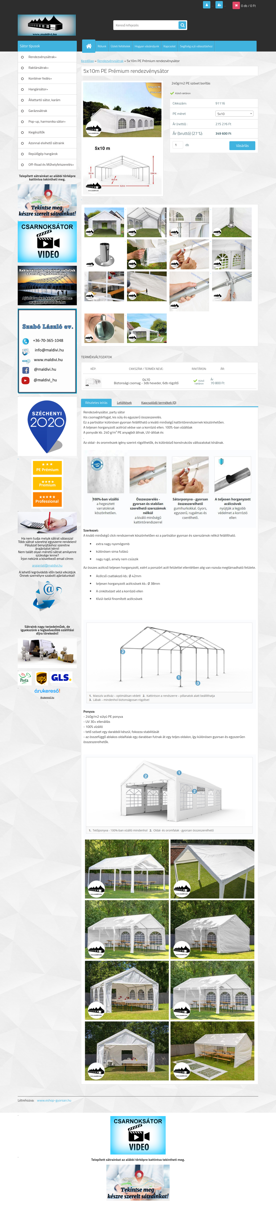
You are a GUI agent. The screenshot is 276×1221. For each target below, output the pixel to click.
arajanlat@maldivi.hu (47, 565)
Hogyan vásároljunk (147, 46)
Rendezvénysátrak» (42, 56)
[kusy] (178, 145)
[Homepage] (90, 46)
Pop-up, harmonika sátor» (47, 121)
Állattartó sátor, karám (44, 99)
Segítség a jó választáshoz (196, 46)
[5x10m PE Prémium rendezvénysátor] (104, 208)
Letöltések (124, 402)
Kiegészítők (36, 132)
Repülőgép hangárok (43, 153)
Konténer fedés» (40, 78)
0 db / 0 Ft (248, 5)
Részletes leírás (96, 402)
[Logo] (47, 25)
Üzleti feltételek (120, 46)
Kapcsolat (170, 46)
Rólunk (102, 46)
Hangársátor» (38, 89)
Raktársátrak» (38, 67)
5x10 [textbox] (221, 113)
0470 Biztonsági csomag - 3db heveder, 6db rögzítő (146, 381)
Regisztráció (217, 5)
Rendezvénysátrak (110, 60)
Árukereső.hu (47, 697)
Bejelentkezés (186, 5)
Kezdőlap (87, 60)
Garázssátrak (37, 110)
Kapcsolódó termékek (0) (158, 402)
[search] (182, 25)
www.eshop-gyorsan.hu (54, 1100)
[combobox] (234, 114)
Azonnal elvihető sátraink (46, 142)
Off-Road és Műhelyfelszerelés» (51, 164)
